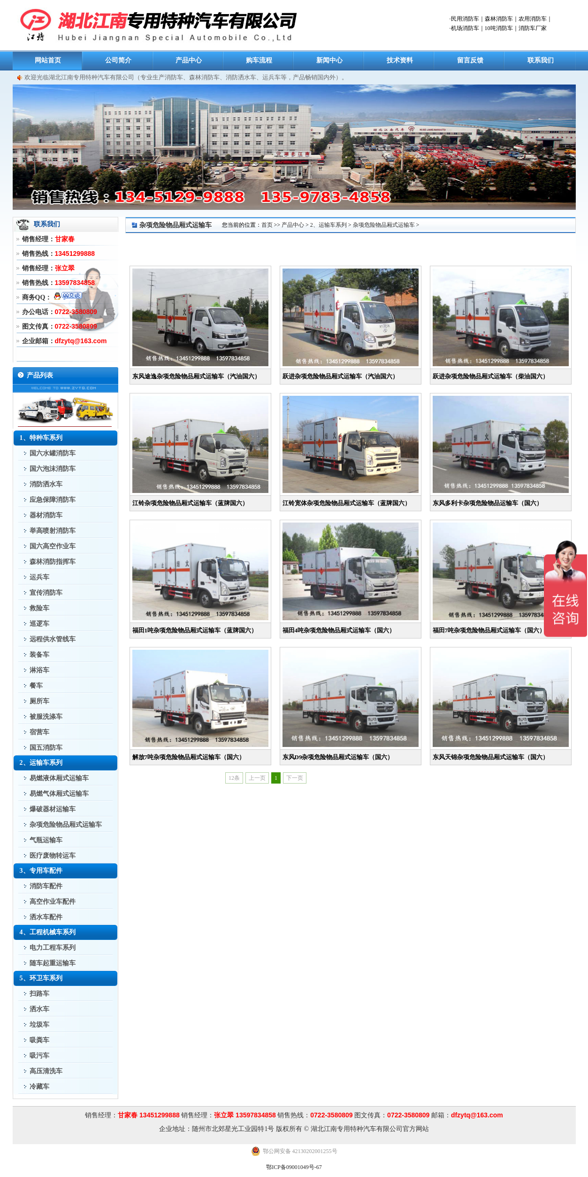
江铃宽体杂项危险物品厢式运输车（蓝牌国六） (347, 503)
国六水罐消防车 (53, 453)
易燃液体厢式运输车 (59, 778)
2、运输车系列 (41, 762)
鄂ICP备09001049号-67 (294, 1167)
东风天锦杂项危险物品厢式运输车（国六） (491, 757)
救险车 (39, 608)
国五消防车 (46, 747)
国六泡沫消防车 (53, 468)
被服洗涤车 (46, 716)
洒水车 (39, 1009)
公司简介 (118, 60)
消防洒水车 (46, 484)
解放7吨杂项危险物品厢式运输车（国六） (188, 757)
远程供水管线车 (53, 639)
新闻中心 (329, 60)
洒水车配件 (46, 917)
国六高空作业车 (53, 546)
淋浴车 (39, 670)
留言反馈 (470, 60)
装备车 (39, 654)
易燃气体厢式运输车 (59, 793)
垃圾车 (39, 1024)
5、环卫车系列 (41, 978)
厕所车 (39, 701)
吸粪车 (39, 1040)
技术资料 (400, 60)
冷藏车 (39, 1086)
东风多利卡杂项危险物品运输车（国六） (487, 503)
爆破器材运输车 (53, 809)
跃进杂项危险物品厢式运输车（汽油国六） (340, 376)
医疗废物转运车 (53, 855)
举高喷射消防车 (53, 530)
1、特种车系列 (41, 437)
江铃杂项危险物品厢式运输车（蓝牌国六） (190, 503)
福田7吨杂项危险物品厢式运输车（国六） (489, 630)
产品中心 (189, 60)
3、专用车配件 (41, 870)
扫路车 (39, 993)
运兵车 (39, 577)
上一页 (257, 778)
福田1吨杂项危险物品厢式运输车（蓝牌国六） (195, 630)
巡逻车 (39, 623)
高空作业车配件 (53, 901)
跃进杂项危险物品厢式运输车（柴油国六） (491, 376)
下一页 (294, 778)
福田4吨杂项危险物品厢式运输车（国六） (339, 630)
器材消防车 (46, 515)
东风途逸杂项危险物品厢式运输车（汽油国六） (196, 376)
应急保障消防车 (53, 499)
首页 (267, 225)
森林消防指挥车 (53, 561)
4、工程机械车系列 (48, 932)
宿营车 (39, 732)
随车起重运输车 (53, 963)
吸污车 (39, 1055)
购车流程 (259, 60)
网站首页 (48, 60)
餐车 (36, 685)
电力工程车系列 (53, 947)
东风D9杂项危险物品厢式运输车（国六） (338, 757)
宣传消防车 (46, 592)
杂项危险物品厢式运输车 (66, 824)
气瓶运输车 (46, 840)
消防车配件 (46, 886)
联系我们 (540, 60)
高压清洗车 (46, 1071)
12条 (234, 778)
